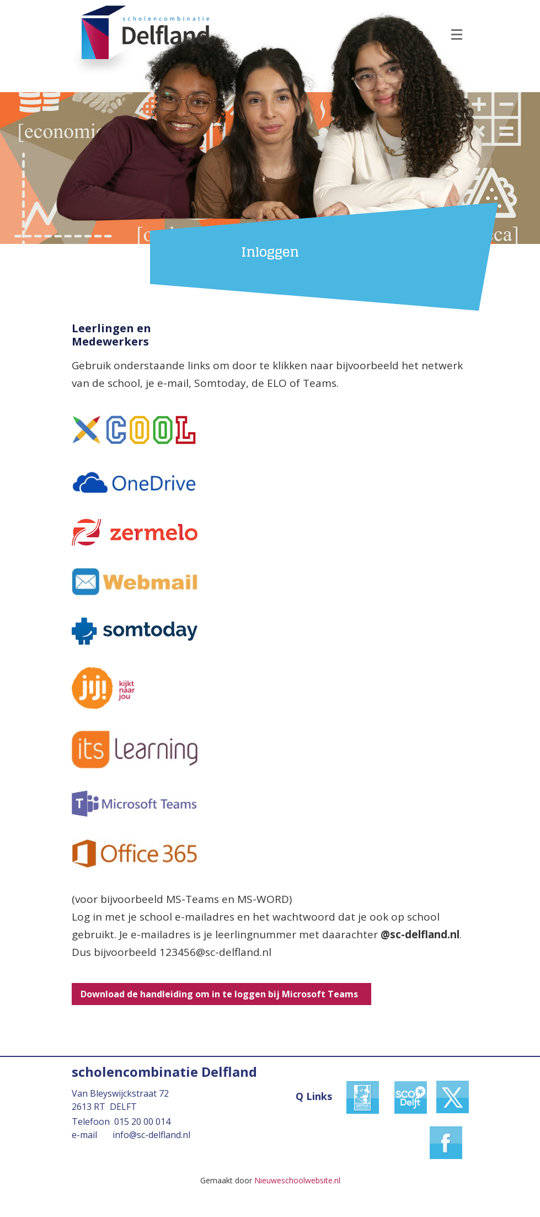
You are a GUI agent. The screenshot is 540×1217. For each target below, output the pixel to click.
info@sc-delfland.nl (151, 1135)
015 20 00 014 (142, 1121)
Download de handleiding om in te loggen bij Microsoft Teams (221, 994)
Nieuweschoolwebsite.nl (297, 1180)
